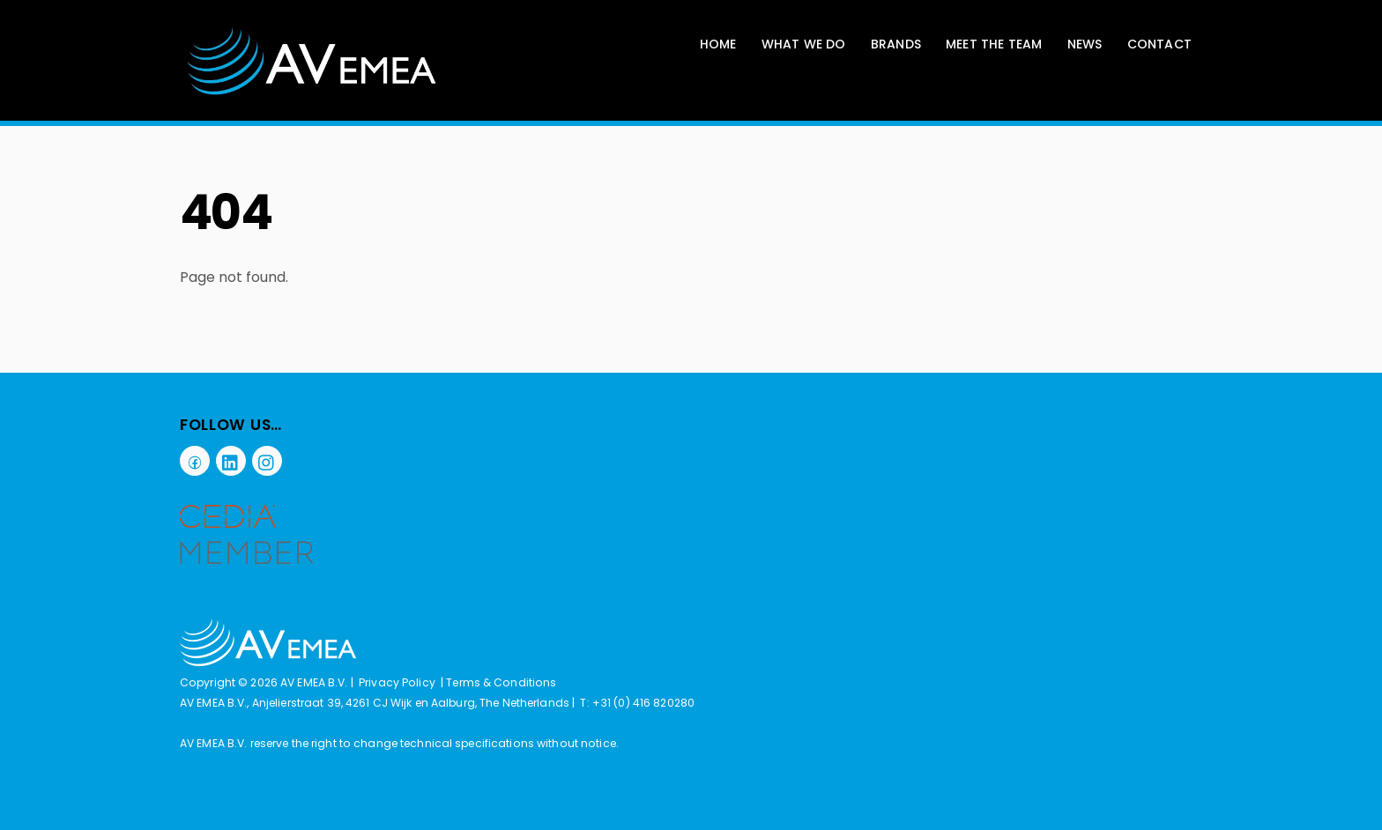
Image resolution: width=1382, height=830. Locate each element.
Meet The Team (994, 44)
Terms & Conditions (501, 682)
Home (718, 44)
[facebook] (195, 460)
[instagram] (267, 460)
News (1085, 44)
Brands (896, 44)
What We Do (804, 44)
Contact (1159, 44)
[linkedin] (231, 460)
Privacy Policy (397, 682)
